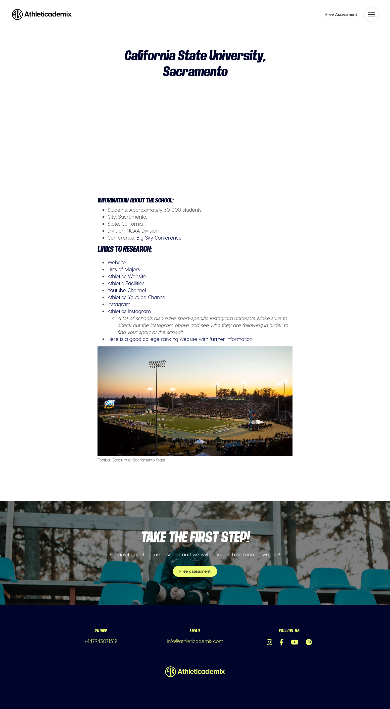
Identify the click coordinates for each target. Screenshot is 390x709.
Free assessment (195, 571)
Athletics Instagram (129, 311)
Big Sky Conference (159, 238)
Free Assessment (341, 14)
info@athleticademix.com (195, 641)
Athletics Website (126, 276)
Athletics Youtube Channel (136, 297)
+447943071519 (101, 641)
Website (116, 262)
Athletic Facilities (126, 283)
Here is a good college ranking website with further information (179, 339)
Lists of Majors (123, 269)
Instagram (118, 304)
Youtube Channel (126, 290)
